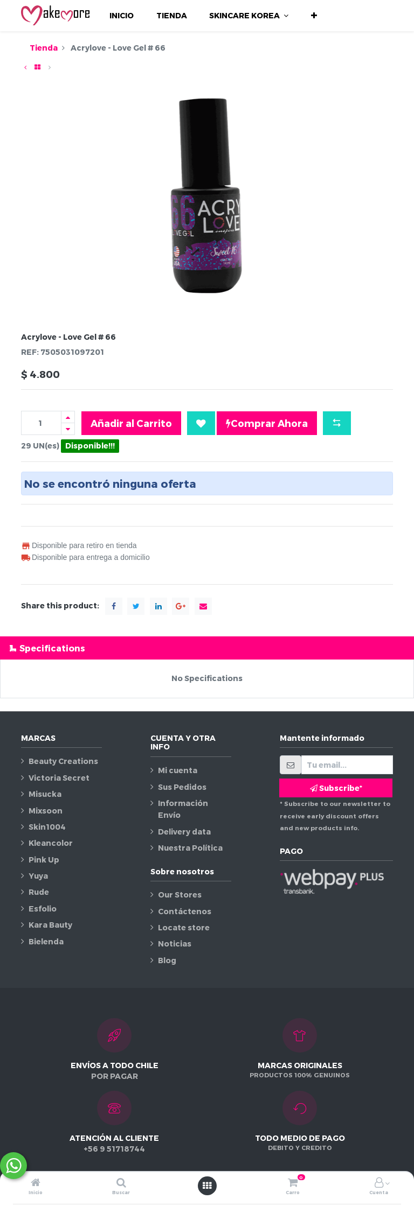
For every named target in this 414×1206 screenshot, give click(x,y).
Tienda (44, 47)
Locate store (184, 927)
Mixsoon (46, 810)
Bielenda (46, 941)
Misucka (45, 793)
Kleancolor (51, 842)
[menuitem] (121, 15)
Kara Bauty (50, 924)
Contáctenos (184, 911)
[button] (314, 15)
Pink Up (44, 859)
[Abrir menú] (207, 1185)
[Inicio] (35, 1183)
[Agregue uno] (67, 417)
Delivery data (184, 831)
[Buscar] (121, 1183)
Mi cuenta (177, 770)
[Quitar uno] (67, 428)
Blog (167, 960)
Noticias (174, 943)
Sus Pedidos (182, 786)
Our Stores (180, 894)
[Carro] (293, 1183)
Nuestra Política (190, 847)
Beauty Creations (63, 761)
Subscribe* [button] (336, 788)
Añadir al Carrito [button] (131, 423)
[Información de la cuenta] (379, 1183)
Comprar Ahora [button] (267, 423)
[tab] (207, 648)
